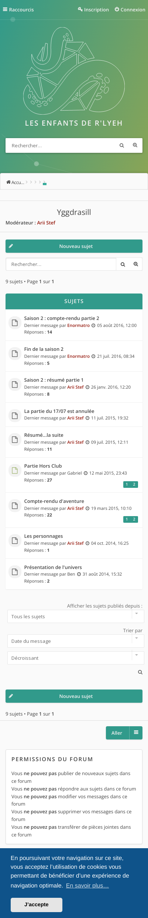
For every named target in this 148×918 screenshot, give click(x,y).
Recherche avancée (135, 145)
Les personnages (43, 536)
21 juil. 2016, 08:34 (115, 356)
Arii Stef (46, 222)
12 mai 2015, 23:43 (108, 473)
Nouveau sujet (76, 246)
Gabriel (74, 473)
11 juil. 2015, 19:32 (109, 418)
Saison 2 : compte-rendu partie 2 (61, 318)
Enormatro (78, 325)
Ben (71, 574)
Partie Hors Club (43, 466)
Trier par (74, 637)
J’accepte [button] (36, 905)
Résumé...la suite (43, 435)
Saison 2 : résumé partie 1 (54, 380)
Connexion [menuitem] (133, 9)
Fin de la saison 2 (44, 349)
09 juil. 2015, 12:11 (109, 442)
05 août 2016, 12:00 (117, 325)
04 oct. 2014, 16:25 (110, 543)
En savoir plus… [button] (87, 886)
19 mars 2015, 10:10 (111, 508)
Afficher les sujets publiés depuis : (74, 612)
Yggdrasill (74, 212)
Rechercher (121, 145)
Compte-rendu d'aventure (54, 501)
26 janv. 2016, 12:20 (111, 387)
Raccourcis (21, 9)
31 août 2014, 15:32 (102, 574)
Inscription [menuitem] (96, 9)
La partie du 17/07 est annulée (59, 411)
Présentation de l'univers (53, 567)
